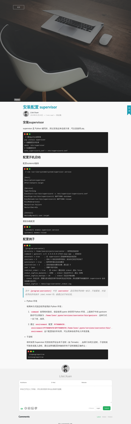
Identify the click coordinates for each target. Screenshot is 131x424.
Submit (107, 408)
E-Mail (53, 382)
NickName (23, 382)
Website (84, 382)
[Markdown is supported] (22, 408)
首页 (18, 7)
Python (17, 100)
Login (98, 408)
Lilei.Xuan (65, 376)
